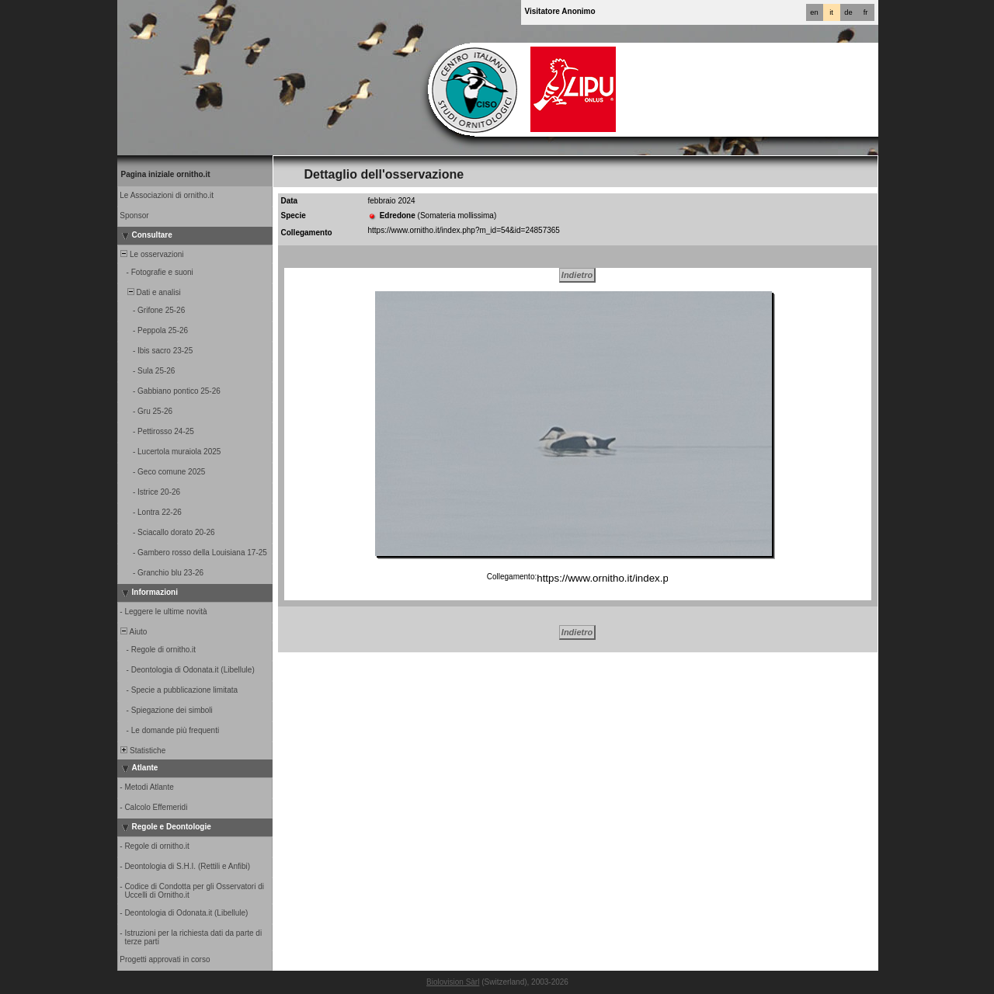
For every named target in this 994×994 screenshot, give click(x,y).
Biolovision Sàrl (452, 982)
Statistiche (142, 750)
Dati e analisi (150, 292)
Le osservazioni (151, 254)
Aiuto (133, 631)
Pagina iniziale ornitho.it (165, 174)
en (814, 12)
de (848, 12)
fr (866, 12)
